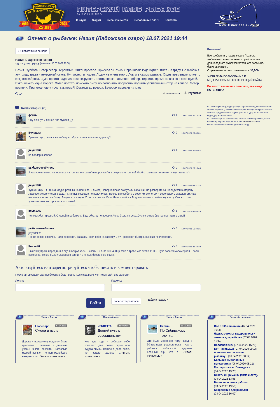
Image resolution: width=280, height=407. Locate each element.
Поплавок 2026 (223, 345)
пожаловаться (171, 93)
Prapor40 (34, 246)
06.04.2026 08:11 (243, 363)
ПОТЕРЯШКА (215, 90)
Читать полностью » (52, 356)
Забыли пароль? (157, 299)
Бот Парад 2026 (224, 348)
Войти (95, 303)
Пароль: (116, 280)
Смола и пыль (46, 330)
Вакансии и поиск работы (231, 382)
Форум (96, 20)
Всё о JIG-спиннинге (227, 326)
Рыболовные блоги (146, 20)
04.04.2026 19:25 (225, 371)
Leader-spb (42, 326)
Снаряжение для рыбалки (231, 389)
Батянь (165, 326)
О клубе (81, 20)
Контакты (171, 20)
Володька (34, 132)
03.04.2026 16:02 (225, 393)
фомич (32, 115)
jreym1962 (192, 93)
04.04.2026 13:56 (225, 378)
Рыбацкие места (117, 20)
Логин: (19, 280)
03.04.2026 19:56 (225, 386)
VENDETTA (105, 326)
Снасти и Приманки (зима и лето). (236, 375)
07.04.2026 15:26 (245, 345)
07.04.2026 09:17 (246, 348)
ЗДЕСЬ (254, 70)
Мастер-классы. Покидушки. (232, 367)
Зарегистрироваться (126, 301)
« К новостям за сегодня (32, 51)
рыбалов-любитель (41, 167)
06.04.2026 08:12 (239, 356)
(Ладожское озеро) (33, 60)
